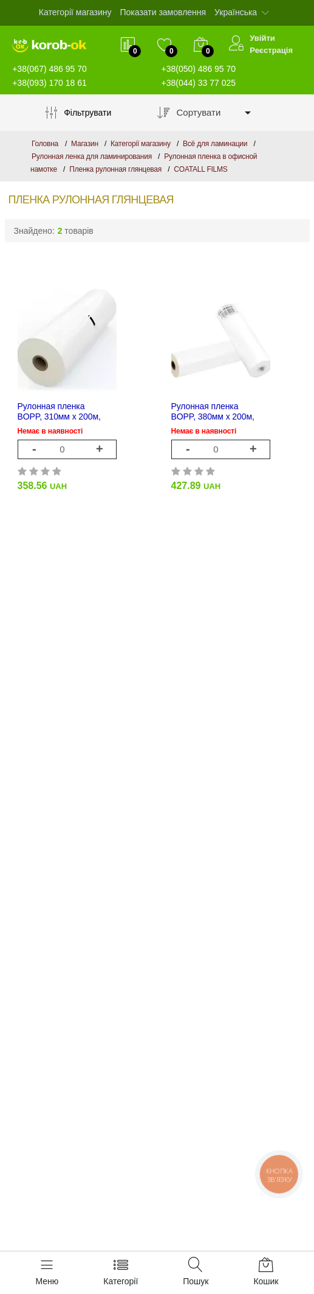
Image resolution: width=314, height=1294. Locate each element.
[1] (66, 449)
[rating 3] (46, 470)
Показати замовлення (163, 12)
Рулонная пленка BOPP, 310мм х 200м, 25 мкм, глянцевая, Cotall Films (59, 411)
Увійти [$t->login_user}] (262, 38)
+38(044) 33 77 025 (199, 83)
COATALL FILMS (200, 169)
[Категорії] (120, 1272)
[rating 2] (34, 470)
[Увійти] (236, 45)
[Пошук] (195, 1272)
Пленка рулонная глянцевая (115, 169)
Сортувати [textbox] (199, 112)
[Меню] (47, 1272)
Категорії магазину (75, 12)
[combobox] (214, 112)
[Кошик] (265, 1272)
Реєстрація (271, 50)
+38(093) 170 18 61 (49, 83)
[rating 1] (23, 470)
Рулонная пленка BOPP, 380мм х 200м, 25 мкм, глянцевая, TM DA (215, 411)
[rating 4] (57, 470)
